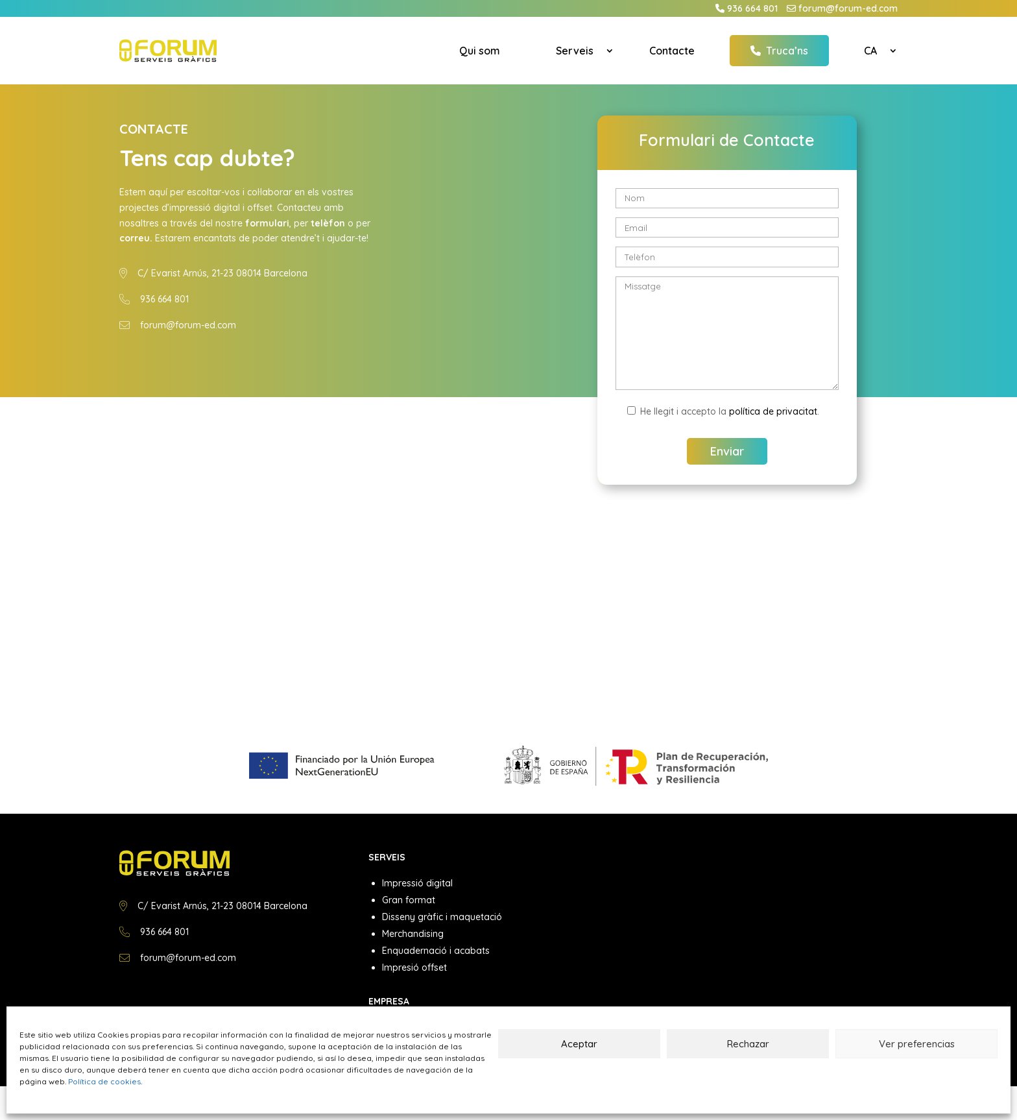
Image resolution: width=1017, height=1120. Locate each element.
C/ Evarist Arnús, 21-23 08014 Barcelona (222, 273)
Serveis (574, 50)
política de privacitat (773, 411)
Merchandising (413, 934)
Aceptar (579, 1044)
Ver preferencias (917, 1044)
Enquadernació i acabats (436, 950)
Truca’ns (779, 50)
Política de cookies (104, 1081)
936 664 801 (752, 8)
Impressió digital (417, 883)
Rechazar (748, 1044)
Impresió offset (414, 967)
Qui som (479, 50)
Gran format (408, 900)
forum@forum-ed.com (848, 8)
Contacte (672, 50)
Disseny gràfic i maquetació (442, 917)
